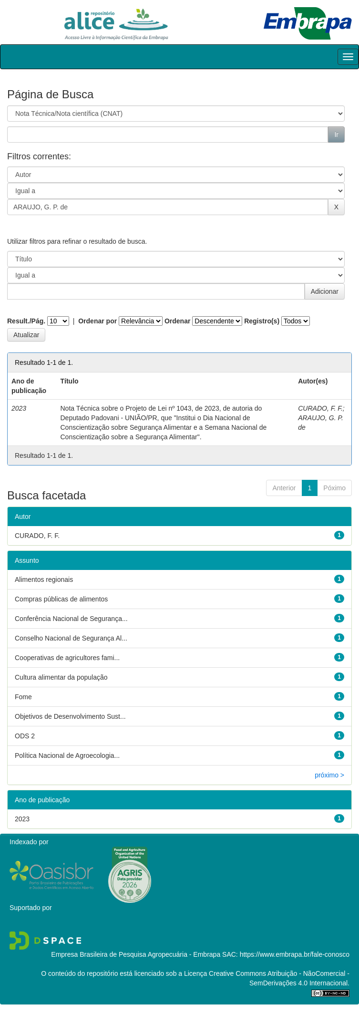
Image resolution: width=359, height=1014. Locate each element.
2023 (22, 819)
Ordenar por (97, 321)
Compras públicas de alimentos (61, 599)
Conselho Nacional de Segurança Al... (71, 638)
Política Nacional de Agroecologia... (67, 755)
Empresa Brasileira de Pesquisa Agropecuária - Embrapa (135, 954)
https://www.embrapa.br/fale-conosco (294, 954)
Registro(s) (261, 321)
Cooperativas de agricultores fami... (67, 658)
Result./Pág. (26, 321)
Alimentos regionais (44, 579)
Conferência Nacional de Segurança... (71, 618)
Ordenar (177, 321)
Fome (23, 697)
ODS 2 (25, 736)
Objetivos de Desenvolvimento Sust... (70, 716)
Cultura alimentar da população (61, 677)
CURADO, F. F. (320, 408)
